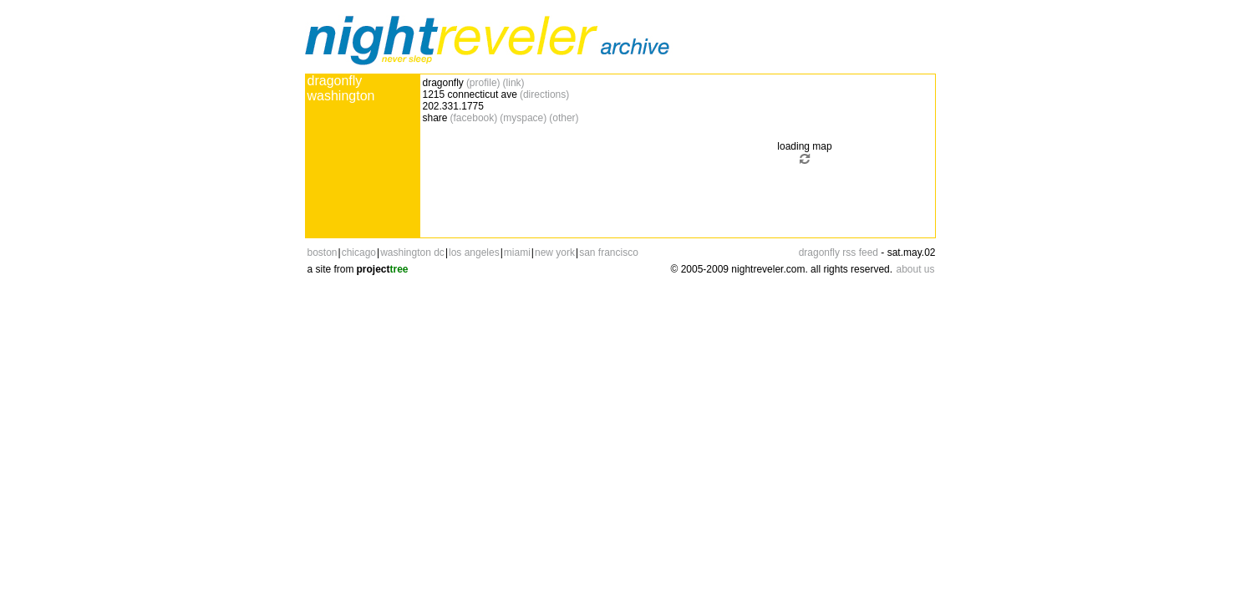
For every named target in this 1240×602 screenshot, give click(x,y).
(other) (563, 118)
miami (517, 252)
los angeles (474, 252)
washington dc (412, 252)
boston (322, 252)
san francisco (608, 252)
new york (555, 252)
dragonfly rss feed (838, 252)
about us (915, 269)
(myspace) (523, 118)
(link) (514, 83)
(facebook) (474, 118)
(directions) (544, 94)
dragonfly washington (341, 88)
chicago (359, 252)
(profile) (483, 83)
